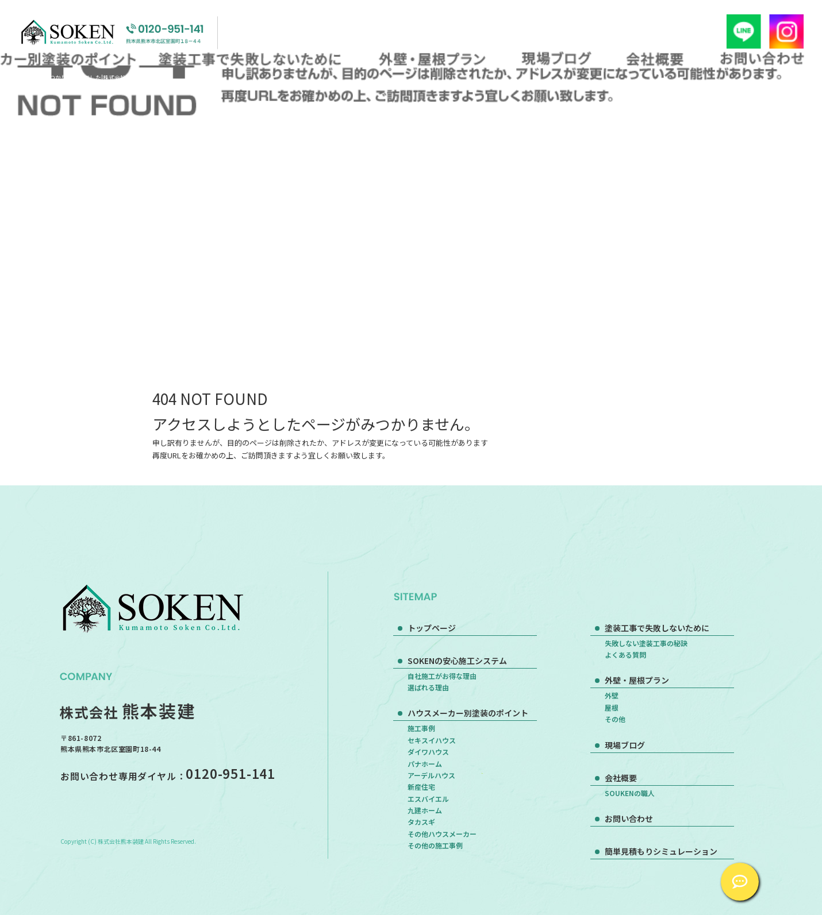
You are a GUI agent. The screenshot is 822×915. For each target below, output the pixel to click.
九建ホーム (425, 810)
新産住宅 (421, 787)
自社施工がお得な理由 (442, 676)
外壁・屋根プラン (430, 58)
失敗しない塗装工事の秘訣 (646, 643)
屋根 (612, 707)
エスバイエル (428, 799)
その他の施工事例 (435, 845)
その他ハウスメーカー (442, 834)
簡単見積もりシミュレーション (661, 851)
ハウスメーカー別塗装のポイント (468, 713)
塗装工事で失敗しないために (253, 58)
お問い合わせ (762, 58)
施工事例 (421, 728)
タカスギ (421, 822)
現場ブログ (556, 58)
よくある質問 (625, 654)
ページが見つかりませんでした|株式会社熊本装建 (85, 77)
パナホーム (425, 764)
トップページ (432, 628)
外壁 (612, 695)
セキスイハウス (432, 740)
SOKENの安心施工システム (457, 660)
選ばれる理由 (428, 687)
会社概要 (655, 58)
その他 (615, 719)
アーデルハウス (431, 775)
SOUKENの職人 (630, 793)
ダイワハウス (428, 751)
